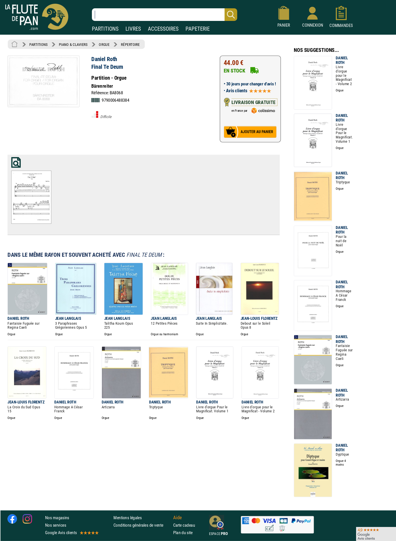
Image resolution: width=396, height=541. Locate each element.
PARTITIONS (105, 29)
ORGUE (104, 44)
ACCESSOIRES (163, 29)
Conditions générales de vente (142, 525)
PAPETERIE (198, 29)
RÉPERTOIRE (130, 44)
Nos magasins (57, 517)
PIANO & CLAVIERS (73, 44)
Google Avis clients (71, 532)
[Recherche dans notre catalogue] (164, 14)
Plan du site (183, 532)
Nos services (55, 525)
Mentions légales (127, 517)
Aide (177, 517)
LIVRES (133, 29)
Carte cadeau (184, 525)
